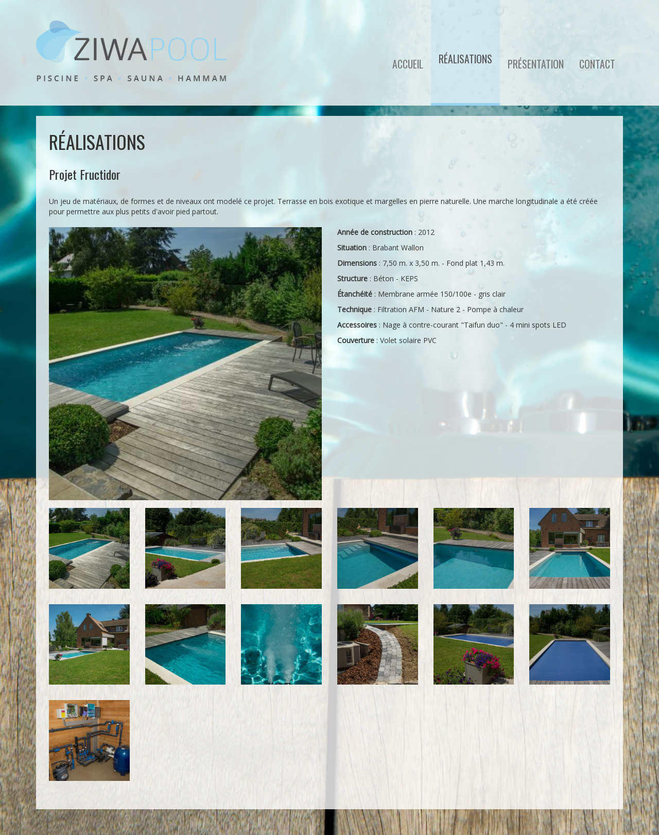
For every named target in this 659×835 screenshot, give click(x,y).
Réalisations (465, 59)
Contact (597, 64)
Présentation (536, 64)
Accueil (407, 64)
